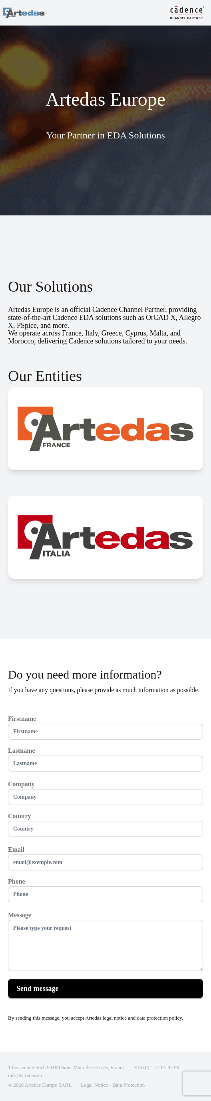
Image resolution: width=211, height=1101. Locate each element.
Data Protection (128, 1085)
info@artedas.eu (25, 1075)
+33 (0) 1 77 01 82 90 (156, 1067)
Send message (37, 988)
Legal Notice (95, 1085)
